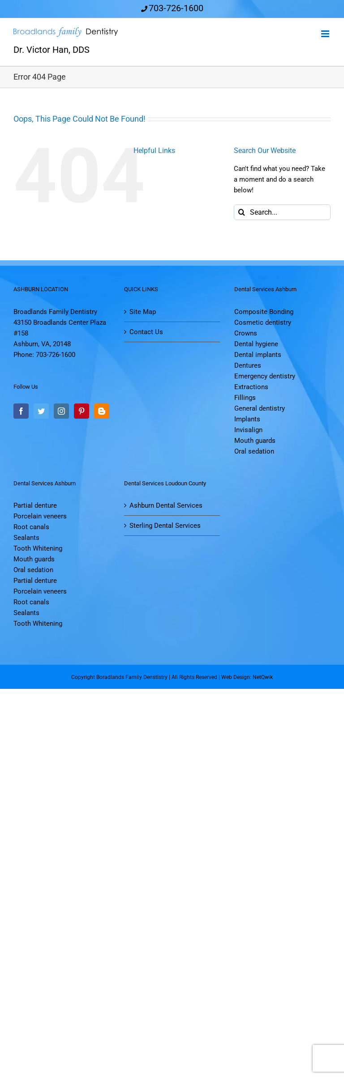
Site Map (142, 312)
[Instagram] (61, 411)
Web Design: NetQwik (247, 677)
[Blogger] (101, 411)
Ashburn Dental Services (165, 505)
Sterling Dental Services (165, 526)
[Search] (241, 212)
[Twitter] (41, 411)
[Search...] (282, 212)
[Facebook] (21, 411)
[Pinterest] (81, 411)
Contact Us (146, 332)
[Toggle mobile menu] (326, 33)
